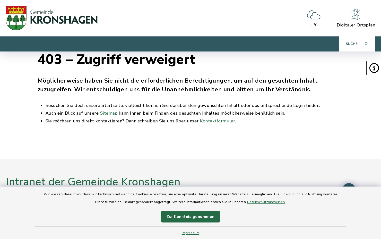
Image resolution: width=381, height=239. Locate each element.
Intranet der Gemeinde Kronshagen (93, 182)
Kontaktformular (217, 121)
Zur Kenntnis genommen (190, 216)
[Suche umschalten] (357, 43)
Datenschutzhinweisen (266, 202)
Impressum (190, 233)
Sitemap (109, 113)
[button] (373, 68)
